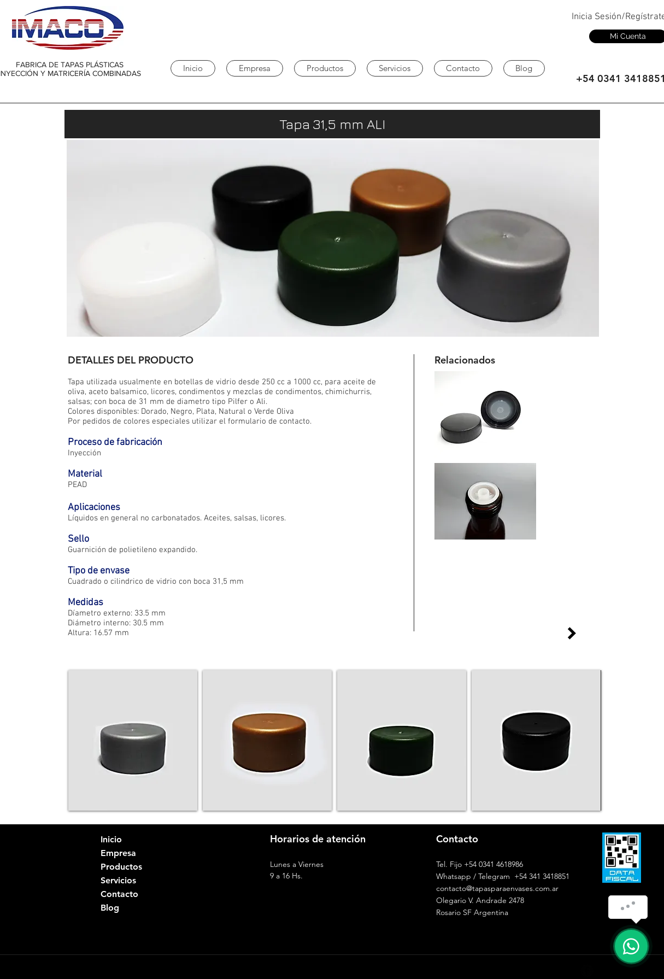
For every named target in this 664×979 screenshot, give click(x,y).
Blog (110, 907)
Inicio (111, 839)
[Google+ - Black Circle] (567, 970)
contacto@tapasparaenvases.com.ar (497, 888)
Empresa (118, 853)
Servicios (118, 880)
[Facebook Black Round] (587, 970)
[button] (132, 740)
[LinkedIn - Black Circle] (547, 970)
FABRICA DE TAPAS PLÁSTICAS (70, 64)
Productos (121, 866)
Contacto (119, 894)
